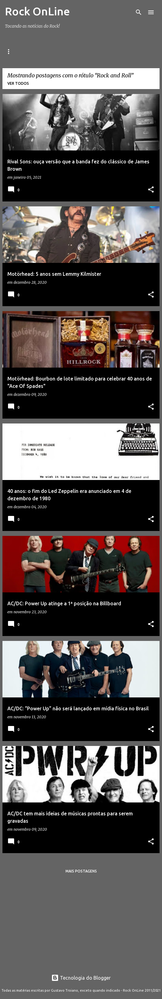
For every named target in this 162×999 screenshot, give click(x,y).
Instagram (93, 51)
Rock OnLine (37, 11)
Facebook (58, 51)
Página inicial (19, 51)
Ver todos (18, 83)
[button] (151, 190)
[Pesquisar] (138, 12)
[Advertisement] (81, 921)
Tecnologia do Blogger (81, 978)
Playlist (127, 51)
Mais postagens (81, 871)
